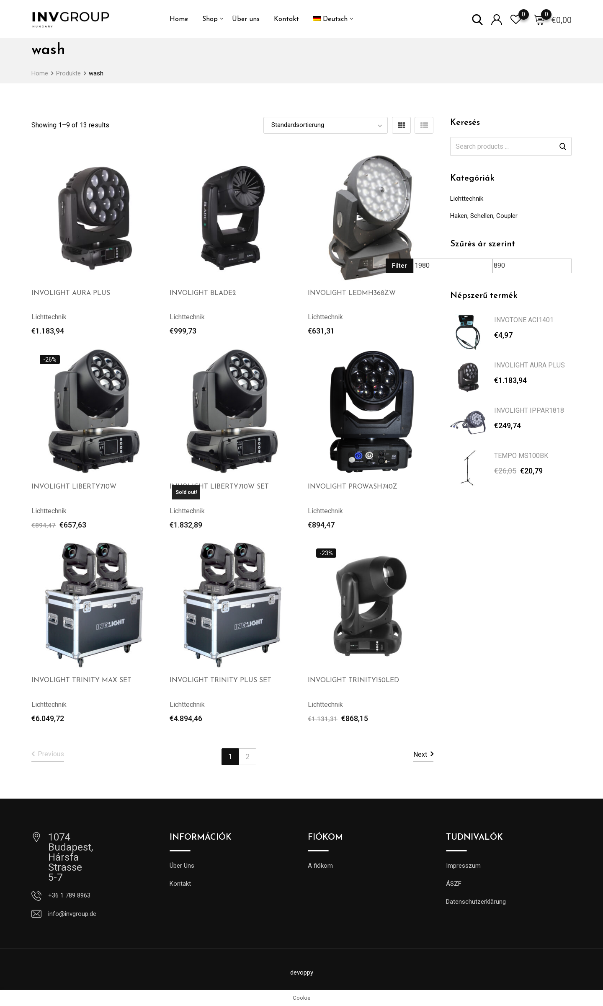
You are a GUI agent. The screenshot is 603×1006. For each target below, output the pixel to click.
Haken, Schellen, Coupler (484, 216)
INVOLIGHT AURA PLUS (70, 293)
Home (179, 19)
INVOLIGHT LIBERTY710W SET (219, 487)
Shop (210, 19)
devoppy (301, 972)
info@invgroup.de (72, 914)
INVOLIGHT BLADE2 (203, 293)
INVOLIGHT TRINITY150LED (353, 680)
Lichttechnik (466, 198)
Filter (399, 265)
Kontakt (286, 19)
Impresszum (463, 865)
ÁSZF (453, 883)
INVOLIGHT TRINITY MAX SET (81, 680)
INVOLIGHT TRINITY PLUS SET (220, 680)
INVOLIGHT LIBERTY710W (73, 487)
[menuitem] (330, 19)
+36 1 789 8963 (69, 895)
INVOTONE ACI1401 (524, 320)
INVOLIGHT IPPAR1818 (529, 410)
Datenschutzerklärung (476, 901)
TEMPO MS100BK (521, 456)
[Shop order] (325, 125)
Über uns (246, 19)
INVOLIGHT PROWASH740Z (352, 487)
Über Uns (182, 865)
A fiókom (320, 865)
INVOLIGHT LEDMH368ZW (352, 293)
